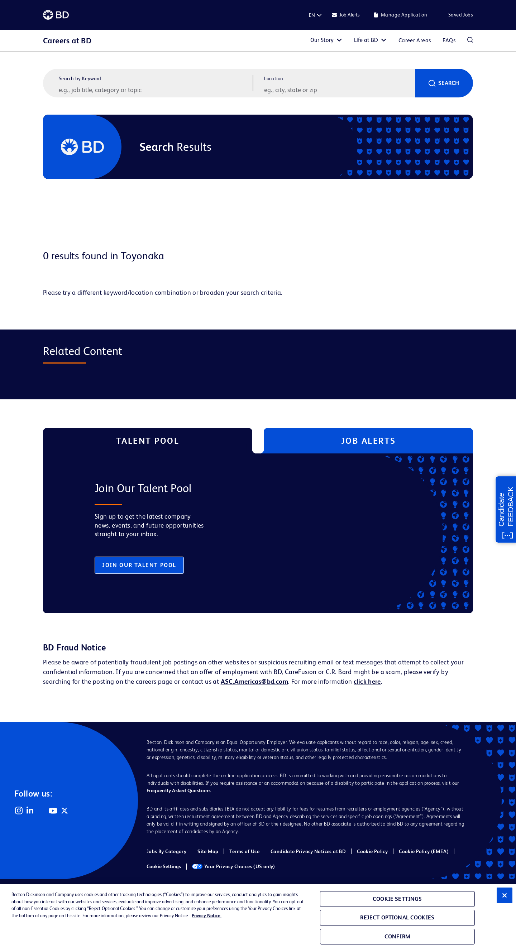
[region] (258, 918)
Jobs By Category (166, 851)
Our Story (322, 40)
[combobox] (339, 89)
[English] (312, 15)
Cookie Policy (372, 851)
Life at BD (366, 40)
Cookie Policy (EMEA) (424, 851)
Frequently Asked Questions (179, 790)
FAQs (449, 40)
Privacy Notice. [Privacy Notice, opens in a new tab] (206, 915)
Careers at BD (67, 40)
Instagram (18, 810)
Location (273, 78)
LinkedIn (30, 810)
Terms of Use (244, 851)
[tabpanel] (243, 533)
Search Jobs (470, 40)
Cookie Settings (164, 866)
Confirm (397, 936)
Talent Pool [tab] (148, 441)
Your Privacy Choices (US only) (233, 866)
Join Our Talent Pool (139, 565)
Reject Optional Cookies (397, 917)
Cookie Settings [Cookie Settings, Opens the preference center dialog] (397, 898)
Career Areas (414, 40)
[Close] (504, 895)
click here (367, 681)
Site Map (207, 851)
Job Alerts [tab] (368, 441)
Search (448, 83)
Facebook (41, 810)
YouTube (53, 810)
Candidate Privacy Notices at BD (308, 851)
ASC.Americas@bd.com (254, 681)
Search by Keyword (80, 78)
